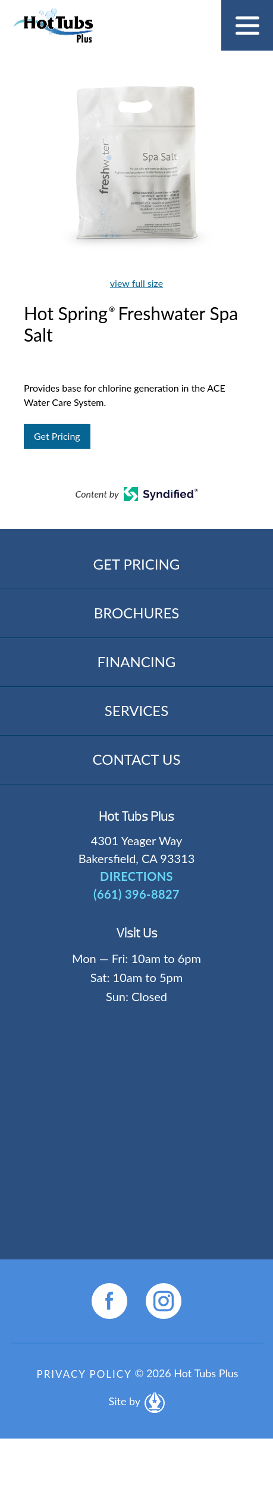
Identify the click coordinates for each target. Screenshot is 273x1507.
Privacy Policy (83, 1374)
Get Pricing (57, 436)
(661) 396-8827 (136, 894)
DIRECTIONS (136, 876)
